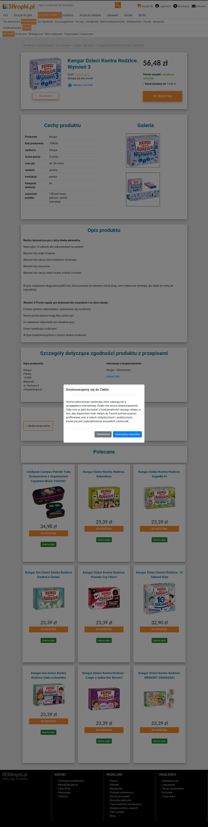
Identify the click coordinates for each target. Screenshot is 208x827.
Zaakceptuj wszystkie (127, 434)
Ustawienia (103, 434)
